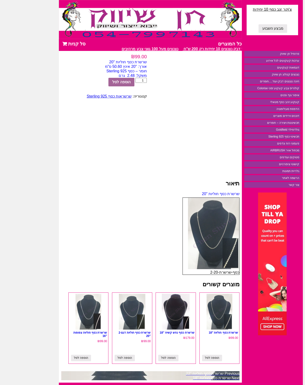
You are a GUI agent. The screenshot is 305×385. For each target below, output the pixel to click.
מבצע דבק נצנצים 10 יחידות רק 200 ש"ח (187, 49)
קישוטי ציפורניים (261, 164)
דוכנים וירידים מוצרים (258, 116)
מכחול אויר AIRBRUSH (256, 150)
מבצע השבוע (244, 28)
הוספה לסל (93, 82)
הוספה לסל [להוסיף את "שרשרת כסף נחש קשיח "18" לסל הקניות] (140, 358)
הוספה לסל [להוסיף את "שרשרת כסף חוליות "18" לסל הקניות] (184, 358)
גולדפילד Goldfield (259, 129)
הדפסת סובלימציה (259, 109)
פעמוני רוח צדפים (260, 143)
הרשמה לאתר (262, 178)
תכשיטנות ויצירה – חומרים (255, 122)
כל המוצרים (202, 43)
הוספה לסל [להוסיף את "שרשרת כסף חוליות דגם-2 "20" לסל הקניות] (96, 358)
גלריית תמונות (262, 171)
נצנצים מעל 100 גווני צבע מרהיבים (120, 49)
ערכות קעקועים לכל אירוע (254, 60)
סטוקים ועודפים (261, 157)
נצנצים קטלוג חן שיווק (257, 74)
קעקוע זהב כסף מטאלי (256, 102)
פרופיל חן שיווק (261, 53)
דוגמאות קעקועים (260, 67)
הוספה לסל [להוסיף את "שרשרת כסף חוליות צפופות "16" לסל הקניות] (53, 358)
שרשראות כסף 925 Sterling (80, 96)
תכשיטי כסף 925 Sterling (255, 136)
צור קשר (265, 185)
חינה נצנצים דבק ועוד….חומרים (251, 81)
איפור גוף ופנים (261, 95)
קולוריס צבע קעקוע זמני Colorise (250, 88)
